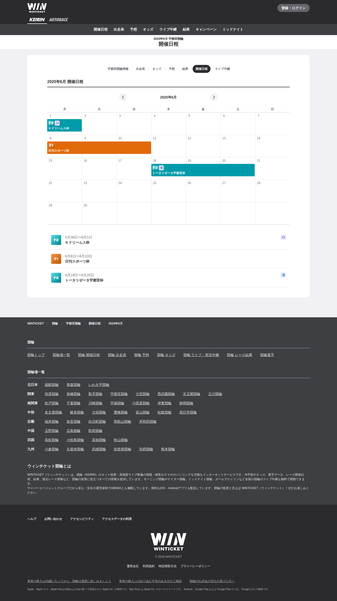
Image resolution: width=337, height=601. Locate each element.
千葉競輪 (74, 403)
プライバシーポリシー (195, 566)
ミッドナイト (232, 29)
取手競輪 (95, 394)
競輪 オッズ (166, 355)
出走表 (119, 29)
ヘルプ (31, 519)
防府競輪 (95, 431)
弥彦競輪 (52, 394)
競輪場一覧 (61, 355)
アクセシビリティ (82, 519)
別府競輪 (146, 449)
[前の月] (123, 97)
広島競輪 (74, 431)
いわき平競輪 (98, 385)
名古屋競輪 (53, 412)
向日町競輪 (97, 421)
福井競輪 (52, 421)
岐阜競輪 (77, 412)
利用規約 (149, 566)
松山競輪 (121, 440)
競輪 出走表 (117, 355)
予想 (133, 29)
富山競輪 (143, 412)
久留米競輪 (75, 449)
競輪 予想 (141, 355)
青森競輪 (74, 385)
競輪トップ (36, 355)
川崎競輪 (95, 403)
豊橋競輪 (121, 412)
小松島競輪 (75, 440)
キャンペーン (206, 29)
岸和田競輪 (148, 421)
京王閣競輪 (191, 394)
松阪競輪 (164, 412)
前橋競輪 (74, 394)
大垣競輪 (99, 412)
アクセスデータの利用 (117, 519)
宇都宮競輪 (119, 394)
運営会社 (133, 566)
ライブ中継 (168, 29)
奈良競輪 (74, 421)
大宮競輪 (143, 394)
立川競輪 (215, 394)
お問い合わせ (53, 519)
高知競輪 (99, 440)
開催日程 (101, 29)
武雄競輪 (99, 449)
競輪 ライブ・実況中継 (201, 355)
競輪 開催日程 (89, 355)
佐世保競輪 (122, 449)
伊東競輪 (164, 403)
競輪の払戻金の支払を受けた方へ (212, 581)
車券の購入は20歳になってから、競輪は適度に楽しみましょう (69, 581)
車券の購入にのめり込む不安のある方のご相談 (150, 581)
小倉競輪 (52, 449)
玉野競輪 (52, 431)
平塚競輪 (117, 403)
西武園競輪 (166, 394)
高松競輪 (52, 440)
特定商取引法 (167, 566)
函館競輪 (52, 385)
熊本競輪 (168, 449)
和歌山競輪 (122, 421)
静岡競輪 (186, 403)
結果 (186, 29)
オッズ (148, 29)
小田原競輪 (141, 403)
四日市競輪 (188, 412)
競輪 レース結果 (239, 355)
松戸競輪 (52, 403)
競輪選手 (267, 355)
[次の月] (214, 97)
